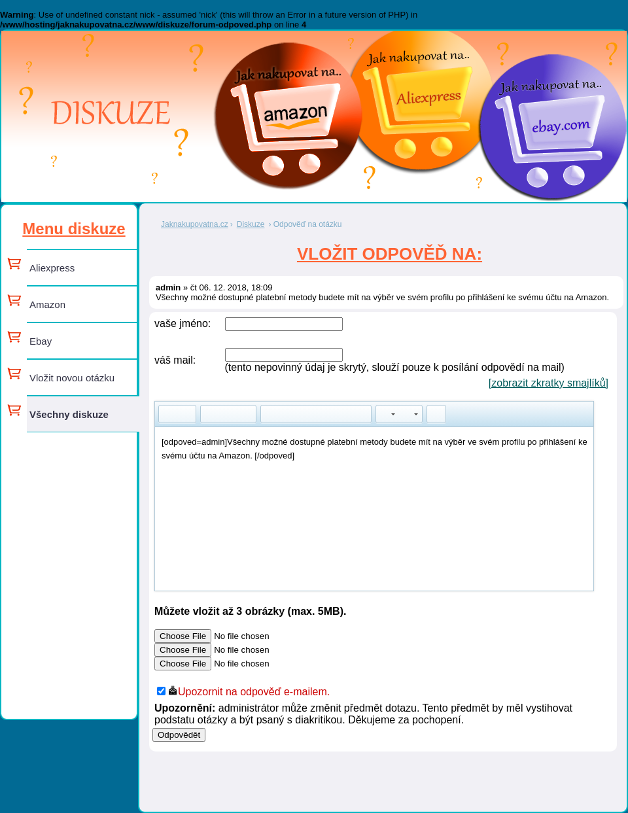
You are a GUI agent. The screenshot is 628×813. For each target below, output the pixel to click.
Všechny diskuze (69, 414)
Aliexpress (52, 267)
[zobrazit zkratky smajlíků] (548, 383)
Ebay (40, 341)
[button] (168, 414)
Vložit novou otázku (71, 377)
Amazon (47, 304)
